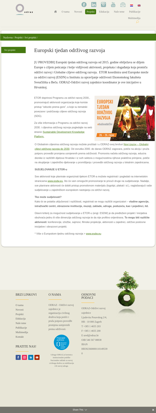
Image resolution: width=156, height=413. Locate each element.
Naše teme (119, 11)
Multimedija (134, 18)
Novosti (78, 11)
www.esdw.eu (55, 181)
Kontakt (20, 336)
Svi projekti (30, 37)
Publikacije (134, 11)
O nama (65, 11)
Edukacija (104, 11)
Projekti (91, 11)
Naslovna (8, 37)
